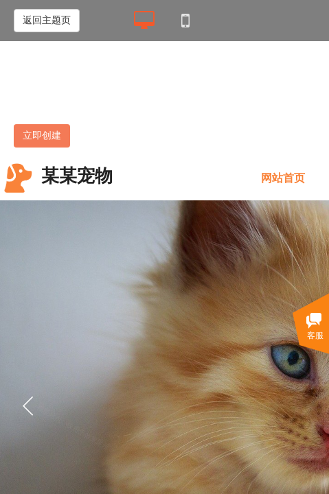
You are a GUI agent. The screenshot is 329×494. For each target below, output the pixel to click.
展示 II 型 (135, 94)
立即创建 (42, 135)
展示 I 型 (88, 94)
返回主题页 (47, 20)
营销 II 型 (183, 94)
